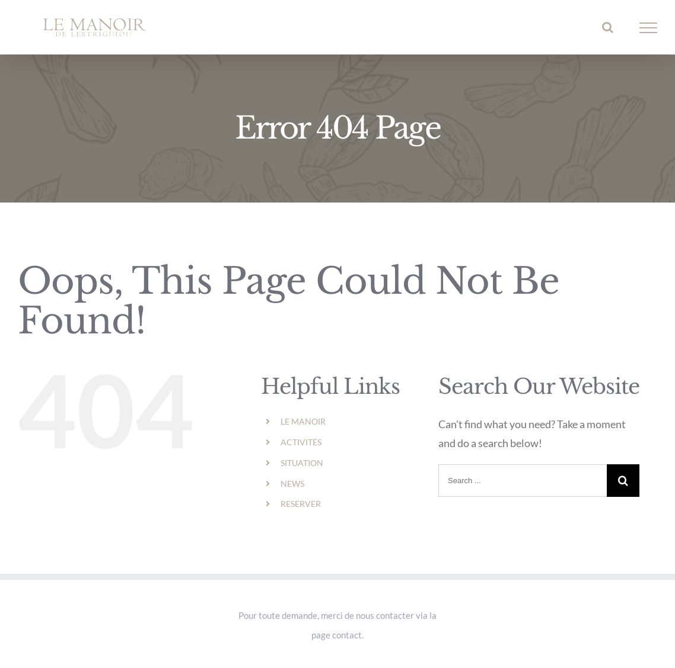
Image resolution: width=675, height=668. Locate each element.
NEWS (292, 483)
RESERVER (301, 504)
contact (347, 635)
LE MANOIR (303, 421)
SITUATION (302, 463)
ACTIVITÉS (301, 442)
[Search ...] (522, 480)
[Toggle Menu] (648, 28)
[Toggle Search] (607, 27)
